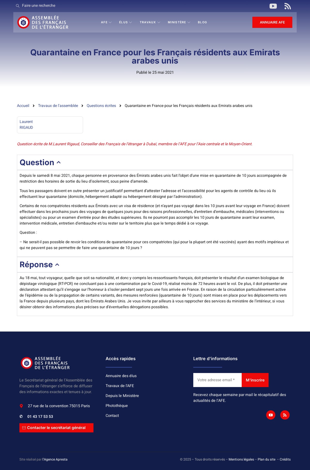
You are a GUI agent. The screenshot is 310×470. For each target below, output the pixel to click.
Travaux (150, 22)
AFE (106, 22)
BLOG (202, 22)
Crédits (285, 459)
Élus (125, 22)
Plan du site (266, 459)
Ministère (179, 22)
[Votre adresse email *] (217, 380)
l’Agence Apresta (55, 459)
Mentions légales (241, 459)
